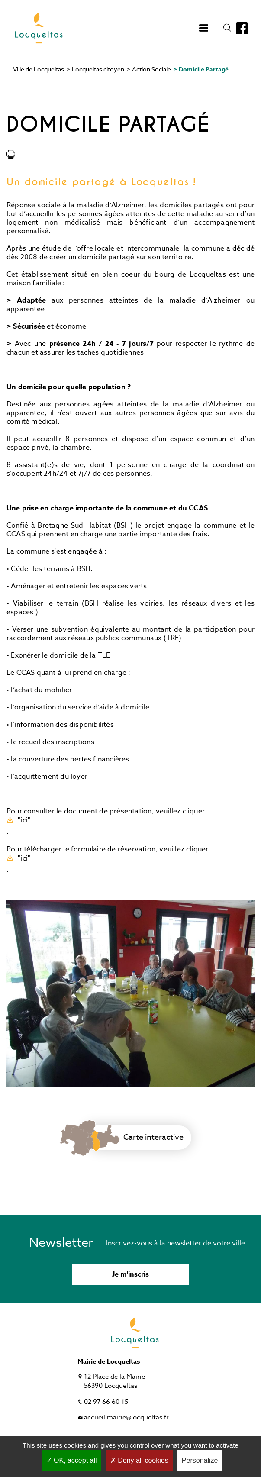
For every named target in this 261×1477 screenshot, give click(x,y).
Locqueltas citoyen (98, 69)
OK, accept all (71, 1460)
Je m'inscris (130, 1274)
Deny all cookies (139, 1460)
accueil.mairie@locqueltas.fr (126, 1417)
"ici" (24, 820)
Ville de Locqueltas (38, 69)
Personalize (200, 1460)
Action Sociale (151, 69)
